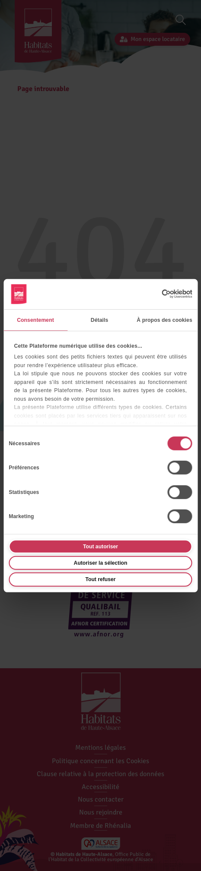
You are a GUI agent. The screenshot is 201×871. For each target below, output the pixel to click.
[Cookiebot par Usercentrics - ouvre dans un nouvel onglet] (154, 294)
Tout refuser (100, 579)
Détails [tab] (99, 320)
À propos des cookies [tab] (164, 320)
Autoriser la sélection (101, 563)
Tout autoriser (100, 546)
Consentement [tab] (35, 320)
